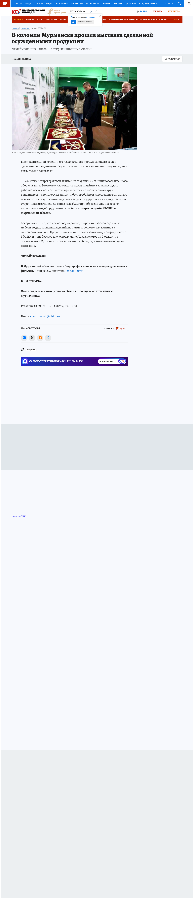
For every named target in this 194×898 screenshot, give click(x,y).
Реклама (157, 11)
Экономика (92, 3)
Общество (77, 3)
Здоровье (130, 3)
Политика (62, 3)
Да (73, 22)
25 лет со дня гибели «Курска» (123, 19)
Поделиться (172, 59)
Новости (30, 19)
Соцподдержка (148, 3)
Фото (19, 3)
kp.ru (122, 328)
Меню (3, 3)
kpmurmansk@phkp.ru (45, 316)
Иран (39, 19)
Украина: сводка (148, 19)
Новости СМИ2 (19, 516)
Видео (28, 3)
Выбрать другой (85, 22)
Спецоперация (44, 3)
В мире (106, 3)
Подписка (174, 11)
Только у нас (51, 19)
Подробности (73, 271)
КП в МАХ (163, 19)
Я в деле (64, 19)
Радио (143, 11)
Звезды (118, 3)
